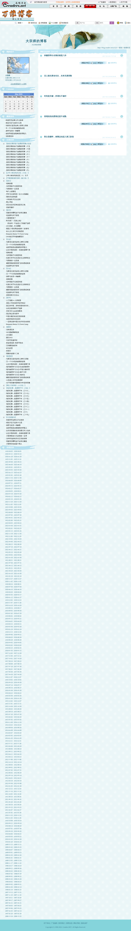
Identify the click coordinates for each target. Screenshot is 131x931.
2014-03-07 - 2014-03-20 (13, 733)
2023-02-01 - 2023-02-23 (13, 528)
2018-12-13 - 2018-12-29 (13, 632)
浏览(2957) (85, 124)
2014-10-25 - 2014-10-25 (13, 725)
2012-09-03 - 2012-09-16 (13, 765)
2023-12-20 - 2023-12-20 (13, 502)
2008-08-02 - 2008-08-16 (13, 871)
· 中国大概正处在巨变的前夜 (15, 316)
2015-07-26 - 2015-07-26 (13, 714)
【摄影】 (8, 327)
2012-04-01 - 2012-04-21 (13, 778)
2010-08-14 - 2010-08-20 (13, 826)
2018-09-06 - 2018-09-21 (13, 635)
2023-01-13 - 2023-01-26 (13, 531)
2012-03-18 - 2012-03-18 (13, 781)
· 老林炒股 (9, 183)
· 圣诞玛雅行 (9, 207)
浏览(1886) (85, 83)
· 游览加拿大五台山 (12, 295)
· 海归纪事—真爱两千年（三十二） (17, 407)
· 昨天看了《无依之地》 (13, 221)
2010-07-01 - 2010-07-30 (13, 829)
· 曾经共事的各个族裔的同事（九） (17, 162)
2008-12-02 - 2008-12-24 (13, 860)
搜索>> (20, 23)
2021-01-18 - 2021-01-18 (13, 576)
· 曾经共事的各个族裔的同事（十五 (17, 146)
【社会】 (8, 239)
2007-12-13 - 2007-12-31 (13, 892)
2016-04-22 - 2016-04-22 (13, 693)
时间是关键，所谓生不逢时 (55, 96)
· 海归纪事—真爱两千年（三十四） (17, 401)
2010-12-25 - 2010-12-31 (13, 815)
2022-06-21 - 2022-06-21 (13, 550)
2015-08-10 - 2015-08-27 (13, 712)
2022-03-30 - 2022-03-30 (13, 557)
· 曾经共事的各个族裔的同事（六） (17, 170)
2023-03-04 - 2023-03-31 (13, 526)
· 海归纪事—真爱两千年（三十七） (17, 393)
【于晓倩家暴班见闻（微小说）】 (17, 178)
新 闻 (67, 6)
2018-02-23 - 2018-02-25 (13, 648)
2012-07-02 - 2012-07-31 (13, 770)
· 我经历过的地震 (11, 197)
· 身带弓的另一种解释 (12, 131)
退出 (128, 23)
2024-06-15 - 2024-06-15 (13, 486)
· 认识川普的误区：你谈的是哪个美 (17, 250)
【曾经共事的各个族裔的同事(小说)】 (18, 144)
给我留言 (65, 23)
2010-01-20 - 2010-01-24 (13, 842)
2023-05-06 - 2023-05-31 (13, 520)
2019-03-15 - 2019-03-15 (13, 624)
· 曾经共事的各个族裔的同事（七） (17, 167)
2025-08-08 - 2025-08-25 (13, 462)
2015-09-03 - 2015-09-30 (13, 709)
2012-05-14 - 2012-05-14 (13, 775)
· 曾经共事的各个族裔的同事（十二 (17, 154)
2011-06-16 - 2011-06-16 (13, 799)
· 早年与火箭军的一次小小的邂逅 (16, 194)
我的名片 (10, 52)
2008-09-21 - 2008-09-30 (13, 868)
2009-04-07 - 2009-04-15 (13, 850)
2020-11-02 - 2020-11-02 (13, 581)
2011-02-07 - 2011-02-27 (13, 810)
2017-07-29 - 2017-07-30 (13, 666)
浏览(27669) (85, 144)
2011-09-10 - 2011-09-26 (13, 797)
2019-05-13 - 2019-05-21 (13, 619)
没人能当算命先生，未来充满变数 (58, 76)
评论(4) (100, 63)
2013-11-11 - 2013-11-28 (13, 743)
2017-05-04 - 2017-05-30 (13, 672)
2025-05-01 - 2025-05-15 (13, 467)
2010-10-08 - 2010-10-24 (13, 821)
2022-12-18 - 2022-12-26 (13, 534)
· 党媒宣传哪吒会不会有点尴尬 (16, 213)
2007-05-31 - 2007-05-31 (13, 903)
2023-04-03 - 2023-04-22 (13, 523)
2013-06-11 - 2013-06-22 (13, 751)
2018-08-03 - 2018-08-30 (13, 637)
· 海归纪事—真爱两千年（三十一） (17, 409)
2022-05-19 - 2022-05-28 (13, 552)
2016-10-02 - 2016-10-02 (13, 680)
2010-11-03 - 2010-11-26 (13, 818)
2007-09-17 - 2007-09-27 (13, 900)
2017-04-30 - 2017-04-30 (13, 674)
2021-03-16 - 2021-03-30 (13, 573)
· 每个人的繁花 (10, 191)
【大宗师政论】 (11, 417)
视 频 (78, 6)
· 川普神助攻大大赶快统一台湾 (16, 436)
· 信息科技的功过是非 (13, 319)
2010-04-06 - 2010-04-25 (13, 834)
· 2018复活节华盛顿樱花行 (14, 237)
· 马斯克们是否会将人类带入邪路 (16, 125)
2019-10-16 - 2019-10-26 (13, 605)
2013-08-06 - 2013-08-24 (13, 749)
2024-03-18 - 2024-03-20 (13, 494)
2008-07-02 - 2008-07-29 (13, 874)
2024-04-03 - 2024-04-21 (13, 491)
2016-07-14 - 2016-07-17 (13, 685)
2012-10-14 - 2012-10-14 (13, 762)
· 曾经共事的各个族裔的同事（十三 (17, 152)
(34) (93, 124)
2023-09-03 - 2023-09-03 (13, 510)
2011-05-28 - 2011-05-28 (13, 802)
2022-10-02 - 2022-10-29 (13, 539)
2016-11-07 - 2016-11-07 (13, 677)
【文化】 (8, 268)
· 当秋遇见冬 (9, 136)
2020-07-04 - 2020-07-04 (13, 587)
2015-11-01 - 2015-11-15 (13, 704)
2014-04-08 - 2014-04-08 (13, 730)
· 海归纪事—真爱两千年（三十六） (17, 396)
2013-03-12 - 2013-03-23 (13, 757)
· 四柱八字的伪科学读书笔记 (15, 303)
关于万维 (124, 2)
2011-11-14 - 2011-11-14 (13, 791)
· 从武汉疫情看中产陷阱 (13, 308)
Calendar (10, 89)
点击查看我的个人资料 (18, 84)
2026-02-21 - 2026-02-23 (13, 454)
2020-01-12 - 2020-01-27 (13, 597)
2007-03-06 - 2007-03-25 (13, 908)
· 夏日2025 (9, 337)
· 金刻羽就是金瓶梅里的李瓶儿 (15, 133)
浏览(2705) (85, 63)
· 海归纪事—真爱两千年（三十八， (17, 391)
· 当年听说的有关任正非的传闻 (16, 438)
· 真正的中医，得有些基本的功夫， (17, 306)
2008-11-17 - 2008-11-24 (13, 863)
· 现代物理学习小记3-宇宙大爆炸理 (17, 369)
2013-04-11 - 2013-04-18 (13, 754)
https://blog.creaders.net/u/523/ (107, 48)
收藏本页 (127, 48)
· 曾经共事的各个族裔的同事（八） (17, 165)
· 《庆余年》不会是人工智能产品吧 (17, 223)
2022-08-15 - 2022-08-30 (13, 544)
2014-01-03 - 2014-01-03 (13, 738)
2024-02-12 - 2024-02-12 (13, 496)
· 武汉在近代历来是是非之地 (15, 205)
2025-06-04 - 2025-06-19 (13, 465)
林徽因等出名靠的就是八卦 (55, 55)
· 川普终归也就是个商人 (13, 444)
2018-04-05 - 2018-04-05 (13, 643)
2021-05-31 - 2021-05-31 (13, 568)
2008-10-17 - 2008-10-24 (13, 866)
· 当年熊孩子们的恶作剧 (13, 186)
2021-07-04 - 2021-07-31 (13, 563)
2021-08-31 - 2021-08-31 (13, 560)
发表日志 (34, 23)
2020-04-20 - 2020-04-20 (13, 592)
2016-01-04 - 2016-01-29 (13, 698)
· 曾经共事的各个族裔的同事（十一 (17, 157)
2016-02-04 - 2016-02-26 (13, 696)
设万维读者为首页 (40, 2)
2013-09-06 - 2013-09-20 (13, 746)
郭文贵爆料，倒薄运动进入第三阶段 (59, 137)
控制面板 (44, 23)
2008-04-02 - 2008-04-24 (13, 882)
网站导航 (77, 923)
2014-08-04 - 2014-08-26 (13, 728)
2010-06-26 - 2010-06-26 (13, 831)
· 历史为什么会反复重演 (13, 311)
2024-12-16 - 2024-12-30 (13, 478)
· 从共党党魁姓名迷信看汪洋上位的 (17, 430)
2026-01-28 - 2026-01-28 (13, 457)
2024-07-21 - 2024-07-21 (13, 483)
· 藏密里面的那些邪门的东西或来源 (17, 263)
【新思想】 (9, 356)
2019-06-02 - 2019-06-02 (13, 616)
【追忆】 (8, 181)
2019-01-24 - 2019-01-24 (13, 629)
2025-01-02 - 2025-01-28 (13, 475)
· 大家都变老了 (10, 218)
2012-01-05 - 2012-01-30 (13, 786)
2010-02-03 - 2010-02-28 (13, 839)
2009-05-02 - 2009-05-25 (13, 847)
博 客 (90, 6)
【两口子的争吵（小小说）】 (15, 385)
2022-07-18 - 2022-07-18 (13, 547)
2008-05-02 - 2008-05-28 (13, 879)
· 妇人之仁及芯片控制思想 (14, 231)
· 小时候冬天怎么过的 (13, 199)
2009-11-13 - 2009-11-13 (13, 844)
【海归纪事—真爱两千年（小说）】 (18, 388)
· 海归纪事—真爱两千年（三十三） (17, 404)
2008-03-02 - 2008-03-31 (13, 884)
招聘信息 (69, 923)
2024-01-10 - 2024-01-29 (13, 499)
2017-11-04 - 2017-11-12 (13, 656)
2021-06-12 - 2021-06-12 (13, 565)
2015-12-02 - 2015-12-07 (13, 701)
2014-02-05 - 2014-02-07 (13, 736)
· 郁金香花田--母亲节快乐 (14, 343)
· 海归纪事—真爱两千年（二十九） (17, 415)
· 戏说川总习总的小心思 (13, 123)
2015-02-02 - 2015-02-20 (13, 717)
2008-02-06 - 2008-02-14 (13, 887)
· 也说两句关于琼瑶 (12, 215)
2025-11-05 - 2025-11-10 (13, 459)
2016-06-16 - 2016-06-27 (13, 688)
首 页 (55, 6)
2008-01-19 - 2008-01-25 (13, 890)
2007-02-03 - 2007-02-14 (13, 911)
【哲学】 (8, 298)
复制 (120, 48)
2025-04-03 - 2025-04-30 (13, 470)
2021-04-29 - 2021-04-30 (13, 571)
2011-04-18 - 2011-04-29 (13, 805)
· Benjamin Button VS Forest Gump (16, 234)
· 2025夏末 (9, 335)
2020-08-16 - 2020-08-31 (13, 584)
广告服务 (102, 2)
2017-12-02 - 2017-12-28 (13, 653)
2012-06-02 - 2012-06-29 (13, 773)
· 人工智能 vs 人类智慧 (13, 300)
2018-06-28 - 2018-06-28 (13, 640)
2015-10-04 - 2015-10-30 (13, 706)
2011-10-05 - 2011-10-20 (13, 794)
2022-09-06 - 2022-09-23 (13, 542)
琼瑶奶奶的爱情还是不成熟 (55, 116)
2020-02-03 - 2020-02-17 (13, 595)
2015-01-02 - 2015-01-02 (13, 720)
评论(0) (100, 83)
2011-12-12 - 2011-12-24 (13, 789)
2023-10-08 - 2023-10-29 (13, 507)
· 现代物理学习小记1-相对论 (15, 375)
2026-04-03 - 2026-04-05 (13, 451)
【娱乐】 (8, 210)
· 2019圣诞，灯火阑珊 (13, 226)
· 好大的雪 (9, 348)
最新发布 (10, 116)
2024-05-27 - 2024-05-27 (13, 488)
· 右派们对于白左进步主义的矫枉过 (17, 258)
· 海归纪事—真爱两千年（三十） (16, 412)
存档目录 (10, 447)
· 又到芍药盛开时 (11, 340)
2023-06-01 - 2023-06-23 (13, 518)
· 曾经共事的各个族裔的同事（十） (17, 159)
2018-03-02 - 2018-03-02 (13, 645)
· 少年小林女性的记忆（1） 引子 (16, 175)
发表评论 (113, 63)
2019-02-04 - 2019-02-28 (13, 627)
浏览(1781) (85, 103)
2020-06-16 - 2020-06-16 (13, 589)
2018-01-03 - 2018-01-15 (13, 650)
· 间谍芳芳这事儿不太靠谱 (14, 120)
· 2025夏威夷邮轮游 (12, 332)
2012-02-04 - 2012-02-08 (13, 783)
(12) (93, 63)
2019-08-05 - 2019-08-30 (13, 611)
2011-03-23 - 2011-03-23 (13, 807)
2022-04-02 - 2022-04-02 (13, 555)
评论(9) (100, 144)
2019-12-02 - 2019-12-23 (13, 600)
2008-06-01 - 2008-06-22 (13, 876)
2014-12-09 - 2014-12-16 (13, 722)
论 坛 (102, 6)
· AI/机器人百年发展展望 (14, 380)
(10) (93, 83)
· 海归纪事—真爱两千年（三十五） (17, 399)
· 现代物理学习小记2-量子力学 (16, 372)
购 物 (125, 6)
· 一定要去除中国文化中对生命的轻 (17, 322)
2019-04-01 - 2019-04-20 (13, 621)
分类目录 (10, 140)
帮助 (121, 23)
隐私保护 (84, 923)
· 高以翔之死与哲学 (12, 314)
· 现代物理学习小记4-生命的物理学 (17, 367)
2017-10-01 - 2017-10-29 (13, 658)
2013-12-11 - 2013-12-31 (13, 741)
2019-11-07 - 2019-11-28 (13, 603)
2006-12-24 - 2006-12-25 (13, 916)
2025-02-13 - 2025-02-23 (13, 472)
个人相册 (54, 23)
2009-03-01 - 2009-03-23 (13, 852)
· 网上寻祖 (9, 202)
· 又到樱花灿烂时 (11, 345)
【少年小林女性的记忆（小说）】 (17, 173)
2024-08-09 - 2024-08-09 (13, 480)
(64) (93, 144)
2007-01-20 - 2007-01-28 (13, 914)
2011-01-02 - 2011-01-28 (13, 813)
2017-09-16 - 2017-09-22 (13, 661)
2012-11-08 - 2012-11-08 (13, 759)
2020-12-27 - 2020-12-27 (13, 579)
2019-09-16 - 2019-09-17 (13, 608)
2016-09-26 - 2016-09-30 (13, 682)
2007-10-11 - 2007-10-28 (13, 898)
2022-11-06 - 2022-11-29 (13, 536)
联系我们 (113, 2)
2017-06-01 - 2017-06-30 (13, 669)
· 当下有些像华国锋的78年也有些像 (17, 383)
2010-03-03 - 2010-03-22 (13, 836)
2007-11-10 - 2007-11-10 (13, 895)
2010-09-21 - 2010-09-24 (13, 823)
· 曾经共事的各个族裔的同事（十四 (17, 149)
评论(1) (100, 124)
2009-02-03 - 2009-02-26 (13, 855)
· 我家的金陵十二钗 (12, 353)
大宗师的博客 (36, 41)
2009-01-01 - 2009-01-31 (13, 858)
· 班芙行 (8, 351)
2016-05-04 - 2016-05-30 (13, 690)
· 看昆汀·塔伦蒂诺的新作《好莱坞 (17, 229)
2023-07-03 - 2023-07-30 (13, 515)
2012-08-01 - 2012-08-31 (13, 767)
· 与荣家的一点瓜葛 (12, 189)
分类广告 (113, 6)
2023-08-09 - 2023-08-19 (13, 512)
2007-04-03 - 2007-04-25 (13, 906)
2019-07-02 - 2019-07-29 (13, 613)
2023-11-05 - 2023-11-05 (13, 504)
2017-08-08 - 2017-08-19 (13, 664)
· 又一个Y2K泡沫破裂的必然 (15, 128)
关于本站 (47, 923)
